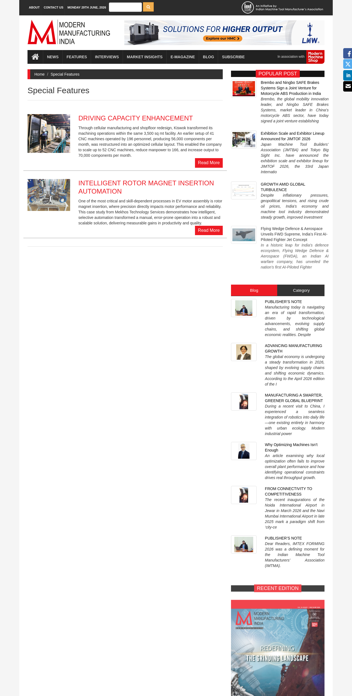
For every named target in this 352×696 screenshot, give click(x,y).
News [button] (53, 57)
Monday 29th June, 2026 (86, 7)
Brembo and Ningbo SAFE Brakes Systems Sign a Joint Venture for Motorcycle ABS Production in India (291, 88)
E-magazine (182, 57)
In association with (298, 57)
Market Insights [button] (145, 57)
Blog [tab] (254, 224)
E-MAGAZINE (252, 567)
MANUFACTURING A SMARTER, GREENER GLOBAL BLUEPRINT (294, 291)
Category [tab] (301, 224)
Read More (209, 162)
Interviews (107, 57)
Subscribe (233, 57)
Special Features (65, 74)
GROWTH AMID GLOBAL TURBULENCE (283, 151)
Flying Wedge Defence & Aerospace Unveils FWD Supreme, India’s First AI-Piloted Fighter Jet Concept (294, 180)
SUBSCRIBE (303, 567)
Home (39, 74)
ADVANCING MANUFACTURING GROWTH (293, 262)
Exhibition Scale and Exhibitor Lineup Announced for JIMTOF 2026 (292, 121)
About (34, 7)
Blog (208, 57)
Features (77, 57)
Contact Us (53, 7)
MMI (191, 688)
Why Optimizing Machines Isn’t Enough (291, 319)
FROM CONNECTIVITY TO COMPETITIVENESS (288, 348)
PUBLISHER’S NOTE (283, 235)
